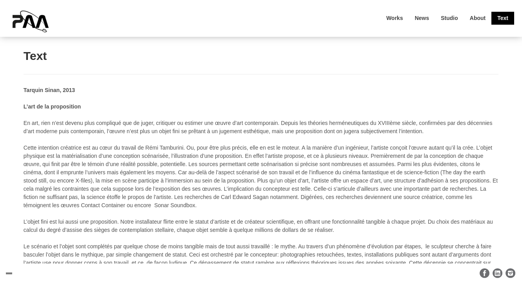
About (477, 18)
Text (502, 18)
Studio (449, 18)
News (422, 18)
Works (394, 18)
